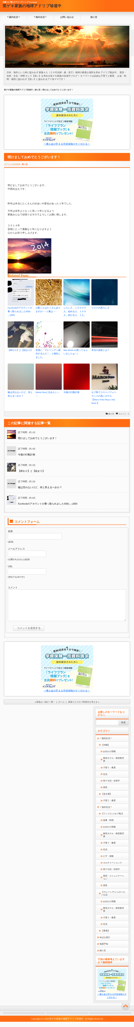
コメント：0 (123, 414)
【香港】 (105, 936)
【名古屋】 (106, 799)
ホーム (61, 707)
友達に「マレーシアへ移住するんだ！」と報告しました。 (48, 354)
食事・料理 (108, 825)
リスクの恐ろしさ (100, 307)
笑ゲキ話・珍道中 (111, 786)
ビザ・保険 (108, 861)
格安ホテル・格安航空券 (113, 764)
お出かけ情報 (109, 756)
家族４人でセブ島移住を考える (83, 707)
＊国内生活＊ (13, 17)
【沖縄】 (105, 750)
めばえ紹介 (105, 942)
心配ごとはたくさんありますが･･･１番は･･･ (48, 309)
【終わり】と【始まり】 (20, 350)
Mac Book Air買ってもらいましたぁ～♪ (76, 352)
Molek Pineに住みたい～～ (48, 394)
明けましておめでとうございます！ (37, 438)
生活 (105, 779)
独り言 (93, 17)
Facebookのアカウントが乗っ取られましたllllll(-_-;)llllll (20, 311)
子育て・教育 (109, 773)
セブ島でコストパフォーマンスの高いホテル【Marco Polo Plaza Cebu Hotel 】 (103, 397)
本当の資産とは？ (100, 350)
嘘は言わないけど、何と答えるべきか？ (20, 394)
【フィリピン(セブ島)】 (112, 819)
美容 (105, 792)
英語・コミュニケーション (113, 882)
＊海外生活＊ (40, 17)
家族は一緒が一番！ (45, 707)
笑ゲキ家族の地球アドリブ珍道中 (32, 6)
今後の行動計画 (71, 392)
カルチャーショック (112, 868)
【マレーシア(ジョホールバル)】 (113, 898)
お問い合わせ (67, 17)
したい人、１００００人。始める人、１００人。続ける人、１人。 (75, 311)
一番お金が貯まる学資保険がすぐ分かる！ (67, 144)
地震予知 (104, 949)
